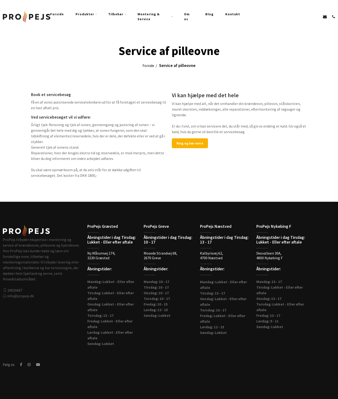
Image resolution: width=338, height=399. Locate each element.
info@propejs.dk (20, 296)
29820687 (14, 290)
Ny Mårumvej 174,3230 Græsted (101, 255)
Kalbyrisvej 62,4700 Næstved (211, 255)
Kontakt (232, 14)
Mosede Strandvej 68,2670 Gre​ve (160, 255)
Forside (57, 14)
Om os (187, 16)
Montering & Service (149, 16)
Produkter (85, 14)
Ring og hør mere (190, 143)
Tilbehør (115, 14)
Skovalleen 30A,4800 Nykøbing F (269, 255)
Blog (209, 14)
